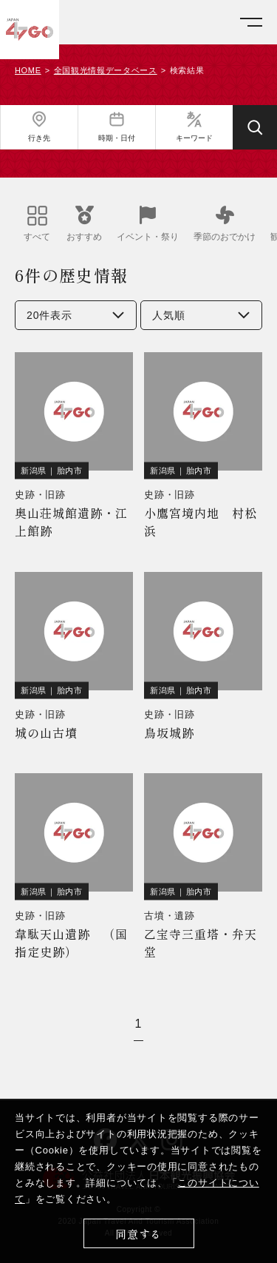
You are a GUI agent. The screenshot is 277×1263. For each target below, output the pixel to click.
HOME (28, 71)
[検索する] (255, 127)
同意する (138, 1234)
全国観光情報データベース (105, 71)
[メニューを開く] (251, 22)
